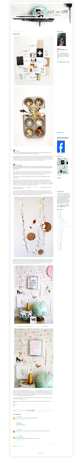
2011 (59, 243)
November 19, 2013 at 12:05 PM (21, 439)
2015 (59, 214)
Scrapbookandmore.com (35, 187)
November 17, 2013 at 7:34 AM (21, 425)
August (60, 231)
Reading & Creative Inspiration (64, 226)
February (60, 240)
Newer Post (15, 444)
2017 (59, 211)
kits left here (44, 194)
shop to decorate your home (44, 263)
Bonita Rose (17, 165)
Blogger (43, 453)
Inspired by (61, 224)
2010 (59, 245)
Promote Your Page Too (61, 153)
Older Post (51, 444)
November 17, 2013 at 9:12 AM (21, 432)
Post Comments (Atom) (21, 446)
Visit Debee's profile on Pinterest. (62, 134)
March (60, 238)
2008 (59, 248)
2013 (59, 217)
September (61, 229)
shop (24, 397)
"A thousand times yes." (38, 326)
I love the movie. (33, 390)
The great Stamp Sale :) (62, 223)
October (60, 228)
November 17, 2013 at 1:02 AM (21, 419)
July (60, 232)
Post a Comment (17, 442)
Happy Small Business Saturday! (64, 221)
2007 (59, 249)
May (60, 235)
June (60, 234)
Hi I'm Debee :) (60, 51)
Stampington (25, 187)
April (60, 237)
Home (33, 444)
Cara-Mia (17, 429)
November (61, 220)
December (61, 218)
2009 (59, 246)
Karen (16, 151)
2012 (59, 242)
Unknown (17, 416)
